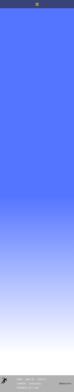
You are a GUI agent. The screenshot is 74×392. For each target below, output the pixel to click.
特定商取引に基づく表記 (28, 388)
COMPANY (21, 383)
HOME (19, 379)
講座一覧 (30, 379)
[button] (37, 4)
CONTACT (41, 379)
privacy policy (35, 383)
